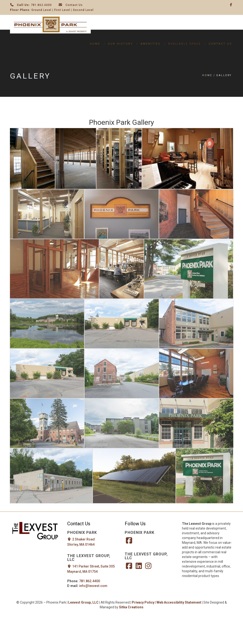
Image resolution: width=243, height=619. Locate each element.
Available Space (184, 43)
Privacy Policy (143, 602)
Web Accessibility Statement (179, 602)
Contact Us (74, 5)
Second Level (83, 10)
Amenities (151, 43)
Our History (120, 43)
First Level (62, 10)
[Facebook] (231, 5)
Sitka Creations (131, 607)
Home (95, 43)
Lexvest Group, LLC (83, 602)
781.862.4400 (41, 5)
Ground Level (41, 10)
